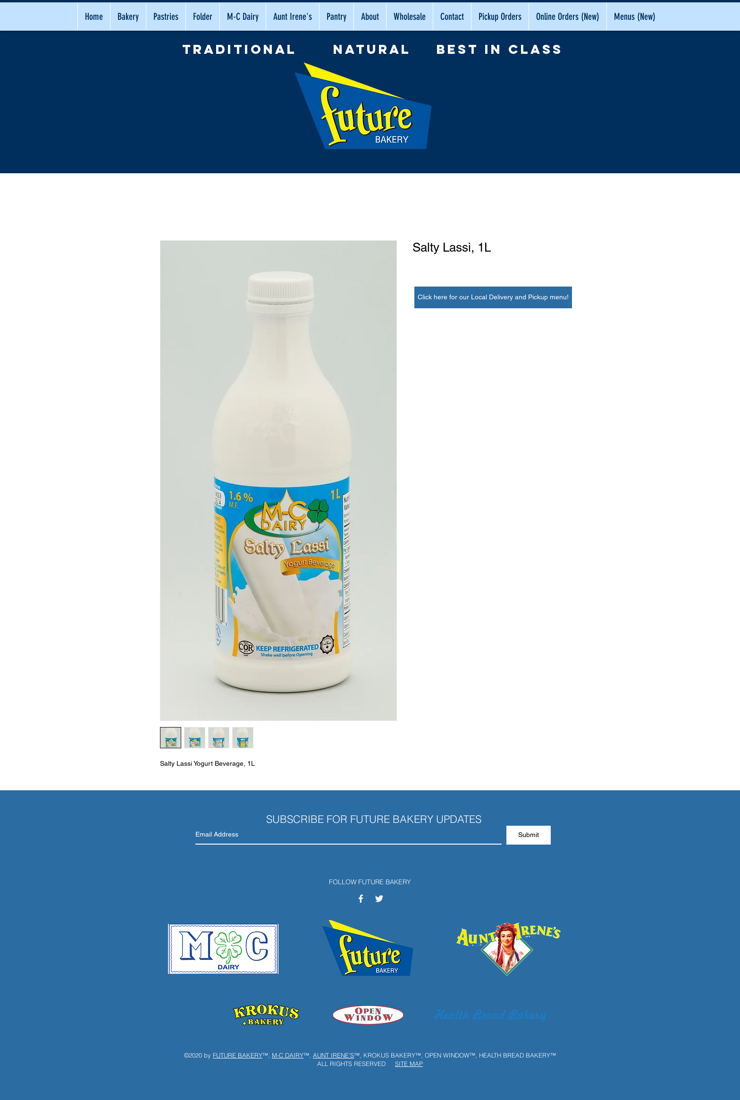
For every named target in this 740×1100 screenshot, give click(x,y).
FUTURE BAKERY (237, 1055)
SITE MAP (409, 1063)
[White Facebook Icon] (360, 898)
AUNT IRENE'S (333, 1055)
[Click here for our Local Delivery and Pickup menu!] (493, 297)
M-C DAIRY (287, 1055)
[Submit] (528, 835)
